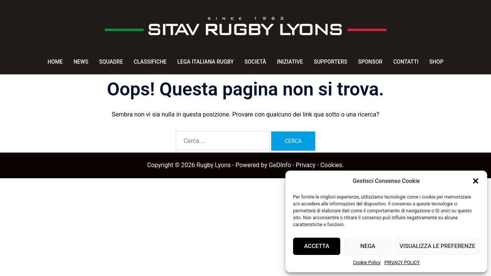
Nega (367, 246)
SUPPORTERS (330, 62)
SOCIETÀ (255, 62)
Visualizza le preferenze (437, 246)
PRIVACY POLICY (402, 262)
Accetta (317, 246)
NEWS (81, 62)
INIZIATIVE (290, 62)
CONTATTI (406, 62)
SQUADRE (111, 62)
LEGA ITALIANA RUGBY (205, 62)
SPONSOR (370, 62)
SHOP (436, 62)
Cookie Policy (367, 262)
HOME (55, 62)
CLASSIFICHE (150, 62)
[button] (475, 181)
